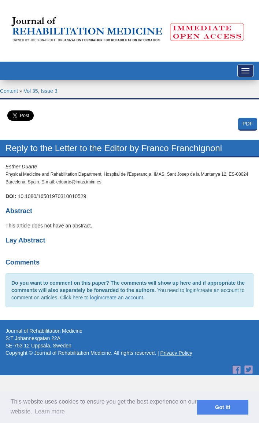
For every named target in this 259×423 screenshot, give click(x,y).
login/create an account (116, 297)
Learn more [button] (50, 411)
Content (9, 91)
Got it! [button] (222, 407)
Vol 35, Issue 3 (41, 91)
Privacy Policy (176, 353)
